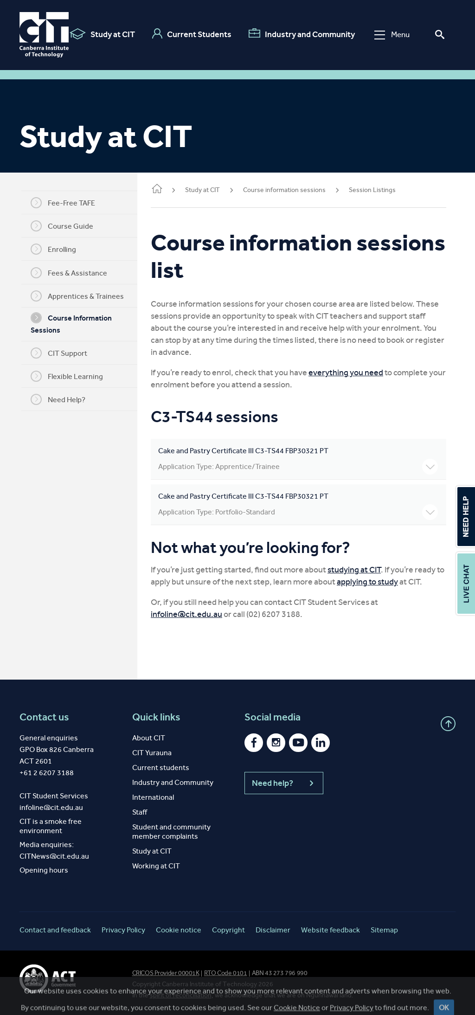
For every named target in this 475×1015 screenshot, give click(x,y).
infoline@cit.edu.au (196, 614)
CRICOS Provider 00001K (165, 973)
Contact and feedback (55, 929)
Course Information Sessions (76, 323)
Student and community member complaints (171, 831)
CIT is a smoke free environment (50, 826)
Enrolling (58, 249)
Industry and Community (302, 33)
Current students (160, 767)
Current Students (191, 33)
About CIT (148, 737)
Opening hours (43, 870)
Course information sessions (294, 190)
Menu (392, 34)
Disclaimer (273, 929)
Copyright (228, 929)
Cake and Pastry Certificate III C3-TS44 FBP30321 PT (303, 460)
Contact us (44, 717)
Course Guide (67, 225)
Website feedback (330, 929)
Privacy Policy (123, 929)
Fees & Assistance (74, 272)
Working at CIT (156, 865)
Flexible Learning (72, 376)
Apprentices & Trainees (82, 296)
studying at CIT (364, 570)
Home (167, 189)
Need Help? (63, 399)
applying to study (386, 582)
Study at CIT (102, 33)
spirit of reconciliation (181, 995)
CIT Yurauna (152, 752)
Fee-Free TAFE (68, 202)
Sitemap (384, 929)
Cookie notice (178, 929)
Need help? (284, 783)
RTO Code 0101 (225, 973)
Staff (139, 812)
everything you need (356, 372)
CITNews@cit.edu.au (54, 856)
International (153, 797)
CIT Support (64, 353)
